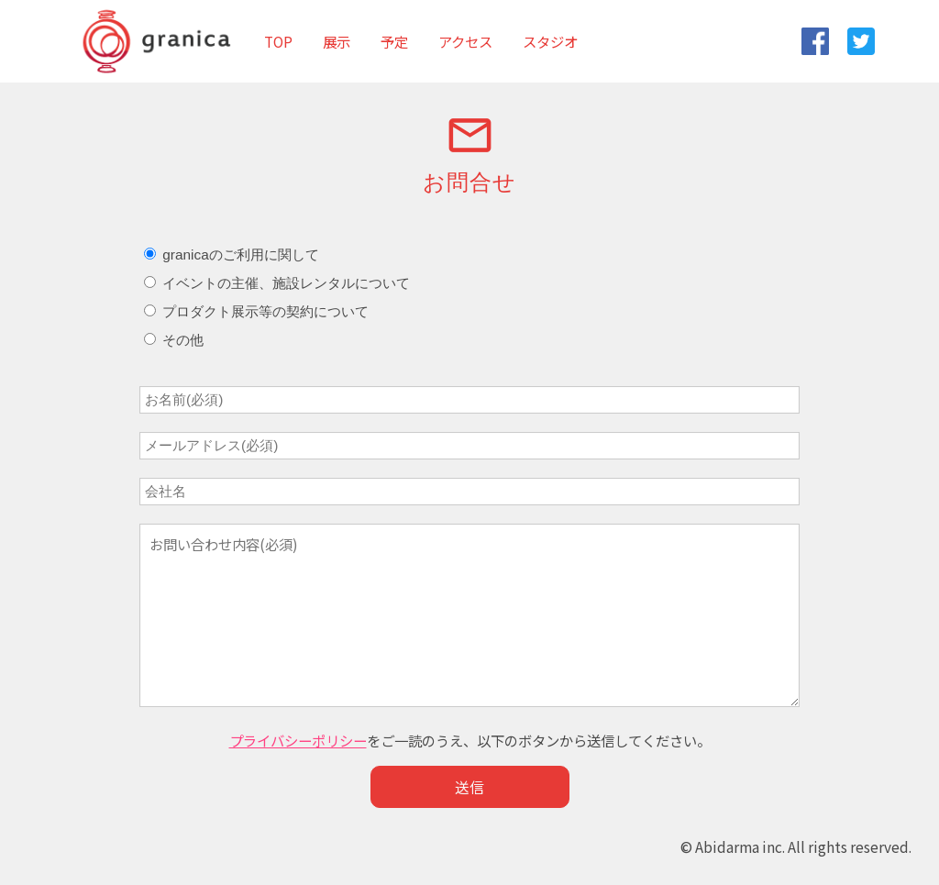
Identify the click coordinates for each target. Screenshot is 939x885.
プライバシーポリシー (298, 740)
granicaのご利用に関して (231, 254)
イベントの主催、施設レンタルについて (277, 283)
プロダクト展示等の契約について (256, 311)
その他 (174, 340)
